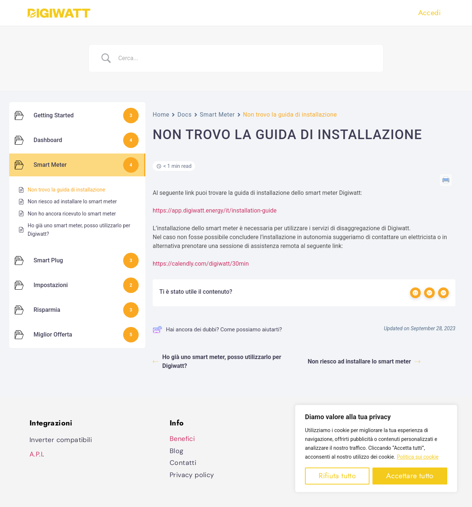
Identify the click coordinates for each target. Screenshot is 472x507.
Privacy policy (192, 474)
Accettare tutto (410, 475)
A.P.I (36, 454)
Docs (184, 114)
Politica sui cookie (417, 457)
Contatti (183, 462)
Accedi (429, 12)
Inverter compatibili (61, 439)
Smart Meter (217, 114)
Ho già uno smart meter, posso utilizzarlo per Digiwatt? (217, 361)
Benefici (182, 438)
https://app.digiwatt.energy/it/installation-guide (215, 210)
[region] (376, 448)
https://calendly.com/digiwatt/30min (201, 263)
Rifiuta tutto (337, 475)
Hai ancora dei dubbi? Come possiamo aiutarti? (217, 329)
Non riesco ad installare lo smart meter (364, 361)
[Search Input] (245, 58)
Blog (177, 450)
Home (161, 114)
